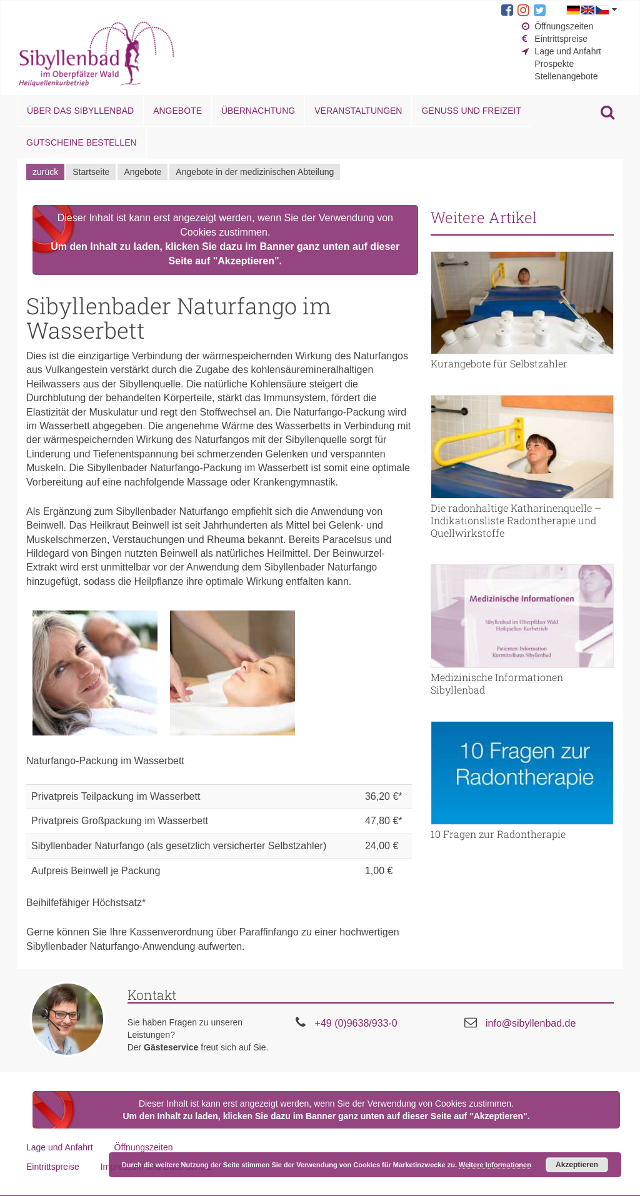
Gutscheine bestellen (81, 142)
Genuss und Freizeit (471, 111)
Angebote (177, 111)
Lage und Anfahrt (567, 51)
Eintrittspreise (561, 39)
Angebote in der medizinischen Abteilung (255, 172)
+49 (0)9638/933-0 (356, 1023)
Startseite (90, 172)
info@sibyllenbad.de (531, 1023)
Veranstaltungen (358, 111)
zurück (45, 172)
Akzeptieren (577, 1164)
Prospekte (554, 64)
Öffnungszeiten (563, 26)
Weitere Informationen (495, 1165)
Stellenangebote (566, 76)
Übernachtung (258, 111)
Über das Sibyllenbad (80, 111)
